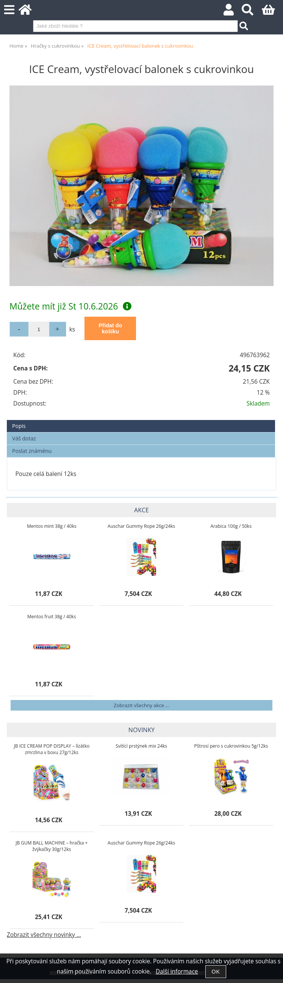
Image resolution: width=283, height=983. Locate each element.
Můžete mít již (70, 306)
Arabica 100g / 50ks (231, 526)
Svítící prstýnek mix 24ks (141, 746)
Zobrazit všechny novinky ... (44, 935)
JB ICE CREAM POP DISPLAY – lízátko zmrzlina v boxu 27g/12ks (52, 749)
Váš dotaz (24, 438)
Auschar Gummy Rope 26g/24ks (141, 526)
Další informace (177, 971)
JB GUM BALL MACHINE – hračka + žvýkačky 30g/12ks (52, 846)
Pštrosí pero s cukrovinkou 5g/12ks (231, 746)
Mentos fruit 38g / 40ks (51, 616)
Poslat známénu (32, 450)
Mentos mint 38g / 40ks (52, 526)
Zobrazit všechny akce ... (141, 705)
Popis (19, 425)
